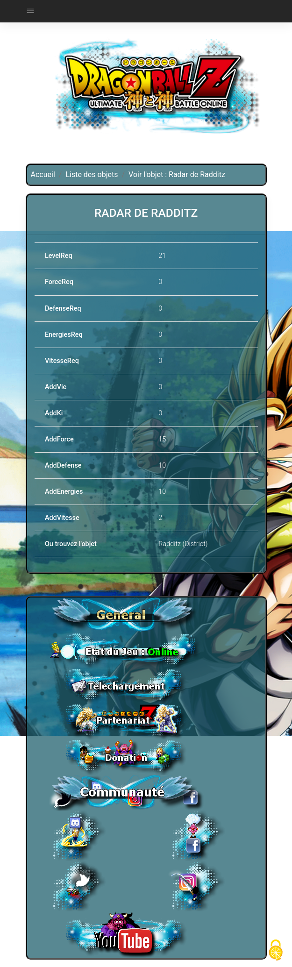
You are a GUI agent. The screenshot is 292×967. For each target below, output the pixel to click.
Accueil (43, 174)
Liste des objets (91, 174)
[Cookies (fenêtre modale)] (275, 951)
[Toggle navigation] (30, 11)
